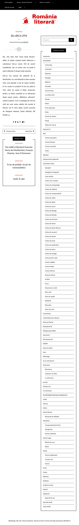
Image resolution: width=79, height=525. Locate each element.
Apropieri (48, 168)
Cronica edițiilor (50, 262)
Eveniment (46, 365)
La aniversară (49, 378)
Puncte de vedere (50, 116)
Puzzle (47, 121)
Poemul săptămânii (51, 455)
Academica (46, 56)
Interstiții (48, 86)
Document (46, 335)
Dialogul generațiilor (49, 331)
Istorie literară (47, 412)
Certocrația (48, 65)
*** (19, 40)
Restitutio (48, 301)
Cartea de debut (50, 202)
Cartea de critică (50, 198)
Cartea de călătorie (51, 189)
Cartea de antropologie (52, 185)
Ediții (19, 7)
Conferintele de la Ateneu (51, 318)
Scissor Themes (45, 521)
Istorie (45, 408)
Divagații (47, 78)
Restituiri (46, 481)
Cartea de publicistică (52, 245)
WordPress (67, 521)
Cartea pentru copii (51, 258)
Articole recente (9, 7)
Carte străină (49, 176)
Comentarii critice (48, 164)
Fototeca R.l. (47, 386)
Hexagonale (48, 429)
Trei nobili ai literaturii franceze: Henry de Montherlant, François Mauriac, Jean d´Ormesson (19, 150)
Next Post (28, 131)
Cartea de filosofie (51, 215)
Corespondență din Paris (53, 425)
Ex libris (47, 279)
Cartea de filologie (51, 211)
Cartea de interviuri (51, 219)
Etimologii (46, 356)
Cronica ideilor (49, 266)
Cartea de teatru (50, 249)
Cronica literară (50, 271)
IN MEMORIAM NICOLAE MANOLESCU (55, 395)
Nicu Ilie (18, 521)
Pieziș (47, 112)
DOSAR (45, 344)
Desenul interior (50, 275)
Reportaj (45, 476)
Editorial (47, 82)
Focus (47, 284)
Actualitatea (47, 61)
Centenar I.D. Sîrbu (51, 374)
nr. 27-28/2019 (24, 42)
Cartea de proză (50, 241)
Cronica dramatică (50, 138)
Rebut (47, 447)
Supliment (46, 494)
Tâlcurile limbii (47, 502)
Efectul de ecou (50, 442)
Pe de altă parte (50, 108)
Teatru (47, 151)
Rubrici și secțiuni (45, 2)
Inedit (45, 399)
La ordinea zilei (50, 95)
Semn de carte (49, 309)
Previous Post (10, 131)
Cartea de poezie (50, 236)
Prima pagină (8, 2)
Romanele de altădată (52, 416)
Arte (44, 133)
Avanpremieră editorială (50, 159)
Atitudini (46, 155)
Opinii (47, 103)
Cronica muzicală (50, 146)
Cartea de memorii (51, 232)
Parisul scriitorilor (50, 434)
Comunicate (47, 314)
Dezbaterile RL (47, 326)
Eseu (44, 352)
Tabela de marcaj (50, 125)
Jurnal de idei (49, 91)
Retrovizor (48, 305)
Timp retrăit (47, 507)
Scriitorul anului (48, 485)
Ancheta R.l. (47, 129)
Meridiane (18, 32)
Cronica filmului (50, 142)
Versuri (47, 464)
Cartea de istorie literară (52, 228)
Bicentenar (48, 369)
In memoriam (47, 391)
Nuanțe (47, 99)
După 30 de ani (50, 498)
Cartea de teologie (51, 254)
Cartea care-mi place (51, 181)
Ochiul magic (47, 438)
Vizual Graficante (27, 521)
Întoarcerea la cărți (51, 288)
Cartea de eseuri (50, 206)
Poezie (45, 451)
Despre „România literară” (24, 2)
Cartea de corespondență (53, 193)
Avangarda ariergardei (52, 172)
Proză (45, 468)
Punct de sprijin (50, 296)
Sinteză (45, 489)
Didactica (48, 74)
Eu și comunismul (48, 361)
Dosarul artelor (48, 348)
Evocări (45, 382)
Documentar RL (48, 339)
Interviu (45, 404)
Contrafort (48, 69)
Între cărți (48, 292)
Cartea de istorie (50, 224)
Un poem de (49, 459)
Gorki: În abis (19, 179)
